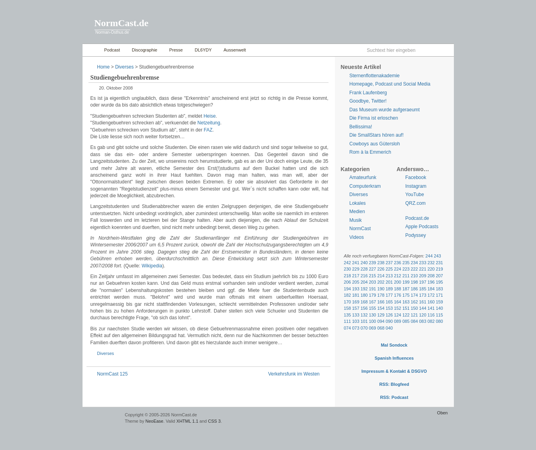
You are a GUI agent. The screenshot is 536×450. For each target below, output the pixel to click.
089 (397, 321)
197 (422, 282)
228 (364, 269)
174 (414, 295)
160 (430, 301)
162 (414, 301)
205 (355, 282)
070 (364, 328)
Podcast (112, 50)
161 (422, 301)
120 (422, 315)
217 (355, 275)
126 (389, 315)
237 (389, 262)
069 (372, 328)
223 (405, 269)
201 (389, 282)
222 (414, 269)
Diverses (124, 67)
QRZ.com (415, 203)
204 (364, 282)
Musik (356, 220)
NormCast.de (121, 23)
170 (347, 301)
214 (380, 275)
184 (430, 288)
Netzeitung (209, 123)
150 (414, 308)
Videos (357, 237)
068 (380, 328)
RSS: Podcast (394, 397)
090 (389, 321)
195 (439, 282)
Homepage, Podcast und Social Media (390, 84)
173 (422, 295)
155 (372, 308)
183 (439, 288)
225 (389, 269)
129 (380, 315)
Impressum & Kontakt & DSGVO (394, 371)
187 (405, 288)
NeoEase (154, 421)
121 (414, 315)
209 (422, 275)
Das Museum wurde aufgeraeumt (385, 110)
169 (355, 301)
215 (372, 275)
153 (389, 308)
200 (397, 282)
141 (430, 308)
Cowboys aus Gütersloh (375, 144)
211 (405, 275)
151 (405, 308)
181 (355, 295)
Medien (357, 211)
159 (439, 301)
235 (405, 262)
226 (380, 269)
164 (397, 301)
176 (397, 295)
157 (355, 308)
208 (430, 275)
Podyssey (415, 235)
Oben (442, 412)
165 (389, 301)
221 (422, 269)
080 (439, 321)
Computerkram (365, 186)
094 (380, 321)
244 (428, 256)
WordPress (103, 418)
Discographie (144, 50)
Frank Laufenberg (368, 92)
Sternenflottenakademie (375, 75)
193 (355, 288)
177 (389, 295)
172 (430, 295)
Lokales (358, 203)
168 (364, 301)
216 (364, 275)
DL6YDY (203, 50)
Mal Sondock (394, 345)
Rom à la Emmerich (370, 152)
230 (347, 269)
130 (372, 315)
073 (355, 328)
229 (355, 269)
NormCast (360, 228)
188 (397, 288)
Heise (210, 116)
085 (405, 321)
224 (397, 269)
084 (414, 321)
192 (364, 288)
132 (364, 315)
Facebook (415, 177)
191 (372, 288)
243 (437, 256)
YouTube (414, 194)
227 (372, 269)
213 (389, 275)
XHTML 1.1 (187, 421)
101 (364, 321)
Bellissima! (361, 127)
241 (355, 262)
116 (430, 315)
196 (430, 282)
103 (355, 321)
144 (422, 308)
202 (380, 282)
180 (364, 295)
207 (439, 275)
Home (91, 50)
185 (422, 288)
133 (355, 315)
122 (405, 315)
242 (347, 262)
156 (364, 308)
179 (372, 295)
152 (397, 308)
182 (347, 295)
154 (380, 308)
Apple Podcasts (421, 226)
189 (389, 288)
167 (372, 301)
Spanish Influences (394, 358)
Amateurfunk (363, 177)
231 (439, 262)
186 (414, 288)
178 (380, 295)
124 (397, 315)
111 (347, 321)
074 (347, 328)
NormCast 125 (112, 374)
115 (439, 315)
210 (414, 275)
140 (439, 308)
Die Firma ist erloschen (374, 118)
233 (422, 262)
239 (372, 262)
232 (430, 262)
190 (380, 288)
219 (439, 269)
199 (405, 282)
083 (422, 321)
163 (405, 301)
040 (389, 328)
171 (439, 295)
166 (380, 301)
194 (347, 288)
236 (397, 262)
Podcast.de (417, 218)
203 (372, 282)
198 (414, 282)
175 (405, 295)
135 (347, 315)
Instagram (415, 186)
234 (414, 262)
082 (430, 321)
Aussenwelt (235, 50)
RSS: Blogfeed (394, 384)
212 (397, 275)
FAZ (208, 130)
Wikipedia (152, 266)
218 (347, 275)
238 (380, 262)
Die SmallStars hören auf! (377, 135)
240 (364, 262)
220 (430, 269)
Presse (176, 50)
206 (347, 282)
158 (347, 308)
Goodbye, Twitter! (368, 101)
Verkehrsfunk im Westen (294, 374)
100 (372, 321)
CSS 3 (214, 421)
